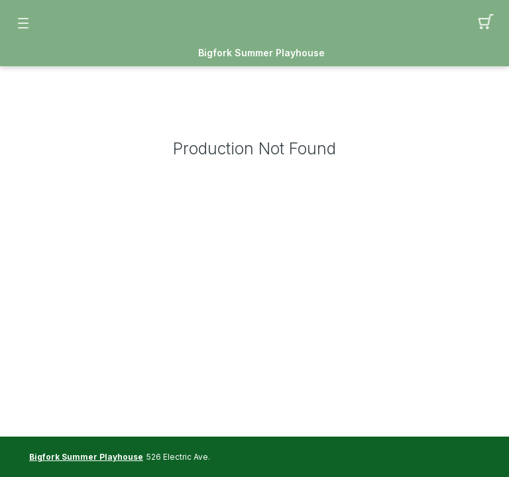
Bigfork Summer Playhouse (261, 53)
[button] (486, 23)
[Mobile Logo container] (254, 23)
